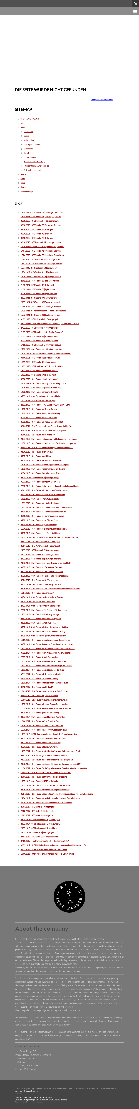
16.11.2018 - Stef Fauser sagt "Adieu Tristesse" (40, 503)
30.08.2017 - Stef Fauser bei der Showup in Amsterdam (43, 717)
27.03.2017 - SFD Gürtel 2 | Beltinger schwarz (39, 836)
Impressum (18, 1097)
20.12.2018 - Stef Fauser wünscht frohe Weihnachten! (43, 494)
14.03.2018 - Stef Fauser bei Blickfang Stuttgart (40, 614)
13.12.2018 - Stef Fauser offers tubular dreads (40, 498)
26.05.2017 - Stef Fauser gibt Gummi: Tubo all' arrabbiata (44, 776)
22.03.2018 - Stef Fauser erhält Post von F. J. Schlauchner (44, 610)
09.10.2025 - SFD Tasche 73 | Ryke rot (36, 233)
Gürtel (26, 153)
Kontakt (24, 187)
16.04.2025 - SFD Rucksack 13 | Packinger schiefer (41, 263)
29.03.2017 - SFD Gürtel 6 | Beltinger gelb (38, 806)
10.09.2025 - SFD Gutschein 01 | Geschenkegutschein (42, 246)
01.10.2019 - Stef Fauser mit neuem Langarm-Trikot (42, 422)
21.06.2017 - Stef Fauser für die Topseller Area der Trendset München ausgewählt (54, 768)
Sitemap (64, 1100)
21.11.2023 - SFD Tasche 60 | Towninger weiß (39, 340)
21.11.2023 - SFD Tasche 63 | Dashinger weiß (39, 336)
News (23, 178)
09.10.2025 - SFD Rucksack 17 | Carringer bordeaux (41, 242)
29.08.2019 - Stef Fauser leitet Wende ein (38, 434)
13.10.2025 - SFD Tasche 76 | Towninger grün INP (41, 216)
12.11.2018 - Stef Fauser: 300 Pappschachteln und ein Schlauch (46, 507)
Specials (27, 135)
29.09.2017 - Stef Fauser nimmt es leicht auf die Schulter (44, 691)
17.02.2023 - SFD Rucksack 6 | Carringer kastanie (41, 345)
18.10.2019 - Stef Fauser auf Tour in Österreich (40, 409)
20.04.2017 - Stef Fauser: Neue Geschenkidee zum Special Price (46, 802)
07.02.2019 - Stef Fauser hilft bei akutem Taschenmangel (44, 490)
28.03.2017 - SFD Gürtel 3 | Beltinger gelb (37, 832)
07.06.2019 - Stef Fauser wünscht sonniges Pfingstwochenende (47, 447)
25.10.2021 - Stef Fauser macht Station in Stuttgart (42, 349)
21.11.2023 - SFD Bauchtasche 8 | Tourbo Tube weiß (42, 332)
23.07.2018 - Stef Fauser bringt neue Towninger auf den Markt (46, 563)
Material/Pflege (27, 191)
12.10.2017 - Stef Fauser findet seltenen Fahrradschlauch (44, 682)
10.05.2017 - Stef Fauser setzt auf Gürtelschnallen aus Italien (46, 785)
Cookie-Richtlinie (54, 1100)
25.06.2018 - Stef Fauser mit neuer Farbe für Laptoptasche (45, 575)
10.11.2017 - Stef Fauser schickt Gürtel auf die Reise (42, 670)
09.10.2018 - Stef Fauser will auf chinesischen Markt (42, 516)
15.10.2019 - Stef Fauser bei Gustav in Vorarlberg (40, 413)
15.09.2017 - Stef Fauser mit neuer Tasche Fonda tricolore (44, 704)
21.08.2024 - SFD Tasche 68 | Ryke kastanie (39, 293)
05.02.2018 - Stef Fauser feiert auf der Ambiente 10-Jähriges (45, 627)
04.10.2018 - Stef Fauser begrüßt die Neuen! (39, 524)
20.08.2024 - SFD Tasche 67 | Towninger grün (39, 297)
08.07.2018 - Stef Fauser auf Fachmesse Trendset (41, 567)
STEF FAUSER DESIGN (30, 118)
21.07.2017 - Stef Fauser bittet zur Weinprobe (39, 747)
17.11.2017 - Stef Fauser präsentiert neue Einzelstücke (43, 661)
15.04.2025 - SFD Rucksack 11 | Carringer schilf (40, 272)
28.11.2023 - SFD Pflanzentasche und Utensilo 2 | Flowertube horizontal (50, 323)
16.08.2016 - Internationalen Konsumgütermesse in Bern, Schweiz (47, 853)
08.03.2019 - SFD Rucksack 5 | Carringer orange (40, 477)
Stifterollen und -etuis (33, 170)
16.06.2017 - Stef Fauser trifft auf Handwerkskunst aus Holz (46, 772)
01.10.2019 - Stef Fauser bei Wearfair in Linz (39, 417)
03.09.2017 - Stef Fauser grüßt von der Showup (40, 712)
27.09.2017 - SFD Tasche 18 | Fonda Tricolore (39, 695)
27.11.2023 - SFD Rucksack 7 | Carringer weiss (40, 327)
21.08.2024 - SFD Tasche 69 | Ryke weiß (37, 285)
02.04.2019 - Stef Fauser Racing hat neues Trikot (41, 473)
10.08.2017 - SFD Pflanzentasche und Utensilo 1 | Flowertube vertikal (49, 734)
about (23, 123)
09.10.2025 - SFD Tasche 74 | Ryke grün (37, 229)
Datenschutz (43, 1100)
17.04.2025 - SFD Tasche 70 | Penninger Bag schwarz (42, 255)
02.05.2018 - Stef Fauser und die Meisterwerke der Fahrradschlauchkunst (50, 588)
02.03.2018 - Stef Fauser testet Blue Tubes (38, 622)
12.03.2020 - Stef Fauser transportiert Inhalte (39, 392)
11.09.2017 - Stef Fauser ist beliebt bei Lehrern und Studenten (46, 708)
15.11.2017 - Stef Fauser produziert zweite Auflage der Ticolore (46, 665)
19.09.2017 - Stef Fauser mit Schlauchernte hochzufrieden (44, 699)
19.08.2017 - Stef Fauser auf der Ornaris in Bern (40, 721)
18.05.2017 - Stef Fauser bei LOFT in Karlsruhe (39, 781)
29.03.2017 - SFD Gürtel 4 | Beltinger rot (37, 815)
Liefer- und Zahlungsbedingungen (26, 1091)
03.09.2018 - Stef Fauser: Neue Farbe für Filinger (40, 533)
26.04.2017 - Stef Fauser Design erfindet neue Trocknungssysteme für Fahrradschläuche (57, 794)
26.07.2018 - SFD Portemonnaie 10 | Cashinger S (40, 541)
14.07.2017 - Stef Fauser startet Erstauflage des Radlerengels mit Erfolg (51, 751)
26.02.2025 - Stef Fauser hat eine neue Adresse (40, 280)
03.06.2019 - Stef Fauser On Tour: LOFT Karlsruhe (41, 460)
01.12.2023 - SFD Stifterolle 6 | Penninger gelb (39, 319)
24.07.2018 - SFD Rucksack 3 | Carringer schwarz (41, 550)
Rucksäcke (28, 148)
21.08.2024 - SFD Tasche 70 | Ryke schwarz (38, 289)
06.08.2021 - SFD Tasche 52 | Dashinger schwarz (40, 357)
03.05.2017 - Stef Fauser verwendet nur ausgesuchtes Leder (45, 789)
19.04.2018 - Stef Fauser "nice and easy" (37, 593)
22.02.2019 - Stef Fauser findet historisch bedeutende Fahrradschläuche (50, 486)
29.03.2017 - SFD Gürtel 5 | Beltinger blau (37, 811)
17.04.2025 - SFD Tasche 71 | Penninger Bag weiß (41, 250)
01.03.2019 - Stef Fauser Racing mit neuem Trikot (41, 481)
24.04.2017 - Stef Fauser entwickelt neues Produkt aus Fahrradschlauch (50, 798)
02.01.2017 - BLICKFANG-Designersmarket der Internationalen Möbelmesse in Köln (54, 845)
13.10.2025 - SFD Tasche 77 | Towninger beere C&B (41, 212)
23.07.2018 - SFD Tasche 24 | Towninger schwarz (41, 558)
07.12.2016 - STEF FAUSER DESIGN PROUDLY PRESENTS (44, 849)
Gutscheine (28, 131)
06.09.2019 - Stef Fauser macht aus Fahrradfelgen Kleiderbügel (46, 426)
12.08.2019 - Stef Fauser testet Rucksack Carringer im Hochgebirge (48, 443)
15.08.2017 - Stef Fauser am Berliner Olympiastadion (42, 725)
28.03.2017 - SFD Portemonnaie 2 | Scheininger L (40, 823)
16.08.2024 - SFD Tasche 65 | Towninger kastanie (41, 306)
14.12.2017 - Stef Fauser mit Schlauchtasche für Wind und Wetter (48, 648)
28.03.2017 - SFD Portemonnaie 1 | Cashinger (39, 828)
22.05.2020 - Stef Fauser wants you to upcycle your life (43, 383)
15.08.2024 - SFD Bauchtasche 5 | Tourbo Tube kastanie (43, 310)
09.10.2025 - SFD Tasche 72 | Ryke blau (37, 238)
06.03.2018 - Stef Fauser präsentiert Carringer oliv (41, 618)
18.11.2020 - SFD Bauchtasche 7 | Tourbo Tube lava (41, 366)
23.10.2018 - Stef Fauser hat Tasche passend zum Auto (43, 511)
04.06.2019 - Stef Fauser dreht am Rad (36, 451)
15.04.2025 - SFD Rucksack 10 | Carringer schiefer (41, 276)
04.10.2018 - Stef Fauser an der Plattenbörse (39, 520)
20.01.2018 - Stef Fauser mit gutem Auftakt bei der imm (43, 635)
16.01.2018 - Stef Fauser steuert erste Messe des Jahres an (45, 640)
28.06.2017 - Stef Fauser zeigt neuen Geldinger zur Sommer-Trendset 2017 (51, 764)
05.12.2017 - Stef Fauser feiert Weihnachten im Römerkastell (46, 652)
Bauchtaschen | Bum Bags (34, 161)
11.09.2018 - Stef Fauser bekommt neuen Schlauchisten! (44, 528)
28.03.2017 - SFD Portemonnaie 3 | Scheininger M (40, 819)
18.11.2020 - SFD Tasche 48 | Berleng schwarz (39, 370)
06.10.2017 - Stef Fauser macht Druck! (37, 687)
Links (23, 183)
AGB (25, 1097)
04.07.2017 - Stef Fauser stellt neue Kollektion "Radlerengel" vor (47, 759)
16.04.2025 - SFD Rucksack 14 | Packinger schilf (40, 259)
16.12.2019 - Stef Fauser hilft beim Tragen (38, 400)
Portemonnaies (30, 157)
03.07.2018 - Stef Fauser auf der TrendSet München (42, 571)
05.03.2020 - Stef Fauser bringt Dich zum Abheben (41, 396)
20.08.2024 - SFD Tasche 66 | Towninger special (40, 302)
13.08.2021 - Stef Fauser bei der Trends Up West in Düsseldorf (46, 353)
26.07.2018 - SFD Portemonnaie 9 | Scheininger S (40, 546)
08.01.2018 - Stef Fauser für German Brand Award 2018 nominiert (47, 644)
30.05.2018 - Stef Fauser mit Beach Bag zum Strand (42, 584)
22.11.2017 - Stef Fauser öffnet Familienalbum (40, 657)
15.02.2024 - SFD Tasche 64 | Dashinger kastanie (40, 315)
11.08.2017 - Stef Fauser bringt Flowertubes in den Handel (44, 729)
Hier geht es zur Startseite (102, 100)
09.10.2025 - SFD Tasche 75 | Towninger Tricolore (41, 225)
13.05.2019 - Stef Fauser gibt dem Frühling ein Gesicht (43, 469)
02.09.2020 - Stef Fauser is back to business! (39, 379)
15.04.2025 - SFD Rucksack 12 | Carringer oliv (39, 268)
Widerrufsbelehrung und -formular (39, 1097)
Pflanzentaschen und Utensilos (36, 165)
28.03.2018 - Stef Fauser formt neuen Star (38, 601)
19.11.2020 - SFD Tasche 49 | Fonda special (38, 362)
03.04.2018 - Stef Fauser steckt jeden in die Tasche (42, 597)
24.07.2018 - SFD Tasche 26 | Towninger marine (40, 554)
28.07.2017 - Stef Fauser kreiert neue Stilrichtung (41, 742)
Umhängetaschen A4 (32, 144)
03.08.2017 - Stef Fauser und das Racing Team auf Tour (43, 738)
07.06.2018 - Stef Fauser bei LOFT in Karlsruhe (39, 580)
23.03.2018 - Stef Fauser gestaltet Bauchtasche (40, 605)
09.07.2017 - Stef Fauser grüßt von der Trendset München (44, 755)
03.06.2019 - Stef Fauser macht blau (36, 456)
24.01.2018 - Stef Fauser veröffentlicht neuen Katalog (43, 631)
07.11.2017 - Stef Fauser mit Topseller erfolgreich (41, 674)
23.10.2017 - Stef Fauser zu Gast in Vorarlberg (39, 678)
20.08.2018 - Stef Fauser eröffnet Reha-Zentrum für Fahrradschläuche (49, 537)
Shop (23, 127)
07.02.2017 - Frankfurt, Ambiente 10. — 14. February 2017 (45, 841)
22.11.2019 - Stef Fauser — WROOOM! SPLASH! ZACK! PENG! (45, 404)
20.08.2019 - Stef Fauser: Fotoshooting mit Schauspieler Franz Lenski (49, 439)
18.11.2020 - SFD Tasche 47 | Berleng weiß (38, 374)
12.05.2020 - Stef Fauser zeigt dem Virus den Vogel (41, 387)
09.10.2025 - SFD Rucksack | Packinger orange (40, 221)
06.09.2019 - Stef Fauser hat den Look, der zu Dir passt (43, 430)
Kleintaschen (29, 140)
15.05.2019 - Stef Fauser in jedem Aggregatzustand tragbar (45, 464)
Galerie (23, 174)
